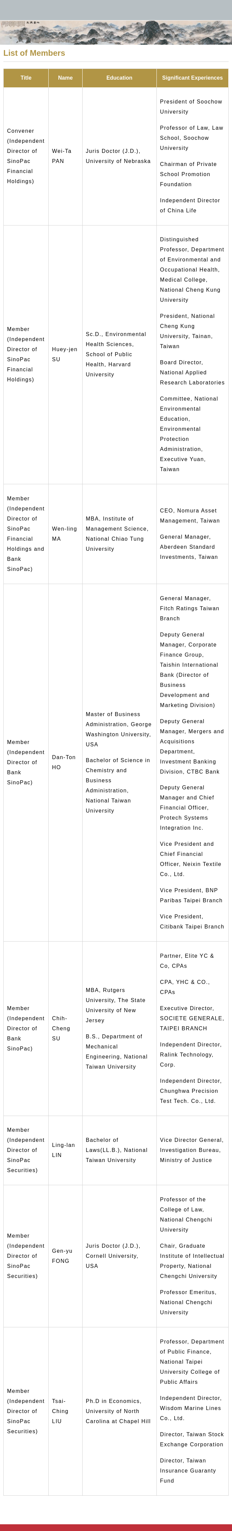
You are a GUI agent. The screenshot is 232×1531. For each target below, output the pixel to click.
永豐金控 (116, 10)
